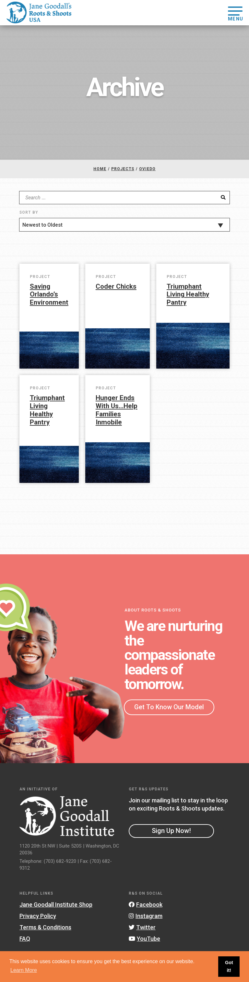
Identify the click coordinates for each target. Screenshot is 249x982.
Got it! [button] (229, 966)
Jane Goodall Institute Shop (55, 904)
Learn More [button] (23, 970)
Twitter (142, 927)
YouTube (144, 938)
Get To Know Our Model (169, 707)
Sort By (28, 212)
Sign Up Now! (171, 831)
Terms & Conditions (45, 927)
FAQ (24, 938)
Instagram (145, 916)
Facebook (145, 904)
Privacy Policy (37, 916)
